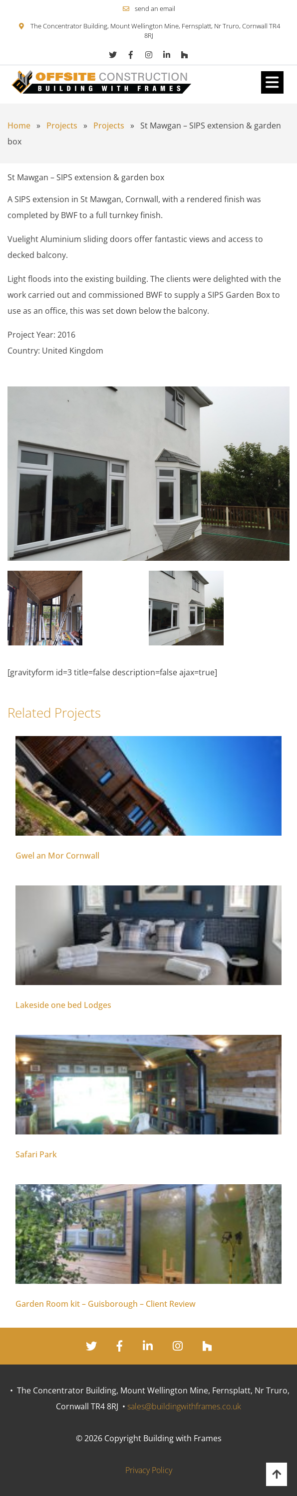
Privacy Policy (148, 1470)
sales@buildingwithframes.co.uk (184, 1406)
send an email (155, 8)
